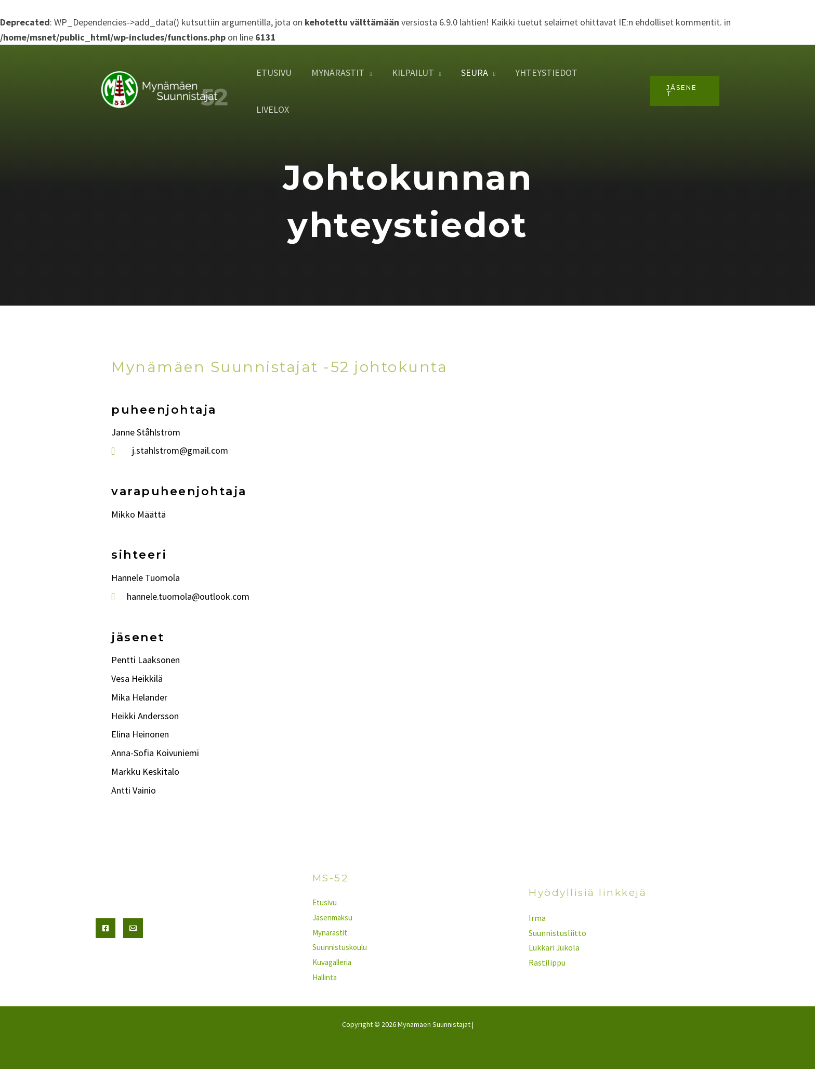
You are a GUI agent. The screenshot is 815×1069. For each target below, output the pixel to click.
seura (476, 78)
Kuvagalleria (331, 962)
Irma (537, 918)
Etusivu (279, 78)
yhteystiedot (547, 78)
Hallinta (324, 977)
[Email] (133, 928)
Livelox (613, 78)
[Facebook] (105, 928)
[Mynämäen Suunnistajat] (166, 77)
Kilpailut (416, 78)
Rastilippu (547, 962)
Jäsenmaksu (332, 917)
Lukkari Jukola (554, 947)
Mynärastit (342, 78)
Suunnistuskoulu (339, 947)
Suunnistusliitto (557, 933)
